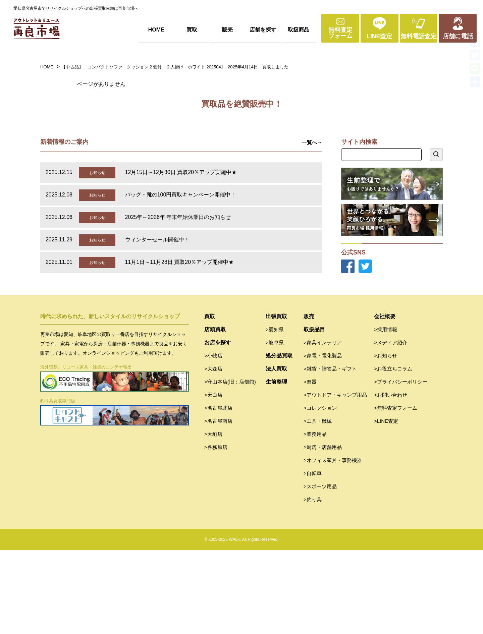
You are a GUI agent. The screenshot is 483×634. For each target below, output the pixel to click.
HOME (156, 30)
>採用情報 (385, 413)
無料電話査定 (418, 36)
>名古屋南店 (218, 505)
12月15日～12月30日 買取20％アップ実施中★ (181, 256)
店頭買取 (215, 413)
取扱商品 (298, 30)
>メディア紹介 (390, 426)
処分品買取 (279, 440)
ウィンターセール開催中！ (157, 324)
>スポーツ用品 (320, 570)
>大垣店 (213, 518)
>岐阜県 (275, 426)
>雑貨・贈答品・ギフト (330, 452)
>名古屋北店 (218, 492)
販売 (227, 30)
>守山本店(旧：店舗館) (230, 465)
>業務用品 (315, 518)
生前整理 (276, 466)
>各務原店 (215, 531)
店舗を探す (263, 30)
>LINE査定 (386, 505)
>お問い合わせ (390, 478)
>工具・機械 (318, 505)
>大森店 (213, 452)
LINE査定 (379, 36)
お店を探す (217, 426)
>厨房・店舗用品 (323, 531)
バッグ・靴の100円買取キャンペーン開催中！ (180, 279)
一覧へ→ (312, 226)
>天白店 (213, 478)
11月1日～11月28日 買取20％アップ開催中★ (179, 346)
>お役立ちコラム (393, 452)
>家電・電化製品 (323, 439)
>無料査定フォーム (395, 492)
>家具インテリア (323, 426)
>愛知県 (275, 413)
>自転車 (313, 557)
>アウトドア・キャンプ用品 (335, 478)
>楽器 (310, 465)
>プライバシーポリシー (400, 465)
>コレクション (320, 492)
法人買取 (276, 453)
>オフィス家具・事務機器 (333, 544)
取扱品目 (314, 413)
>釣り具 (313, 583)
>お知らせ (385, 439)
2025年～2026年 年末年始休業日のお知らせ (178, 301)
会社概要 (384, 400)
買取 (191, 30)
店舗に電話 (458, 36)
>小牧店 (213, 439)
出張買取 (276, 400)
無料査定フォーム (340, 32)
